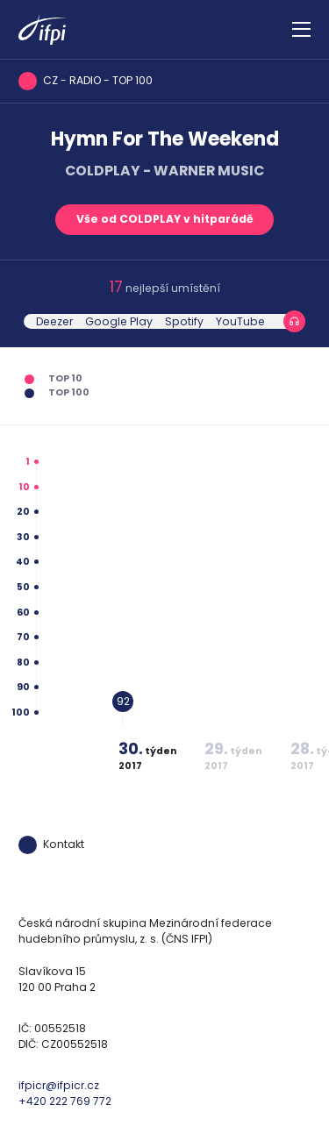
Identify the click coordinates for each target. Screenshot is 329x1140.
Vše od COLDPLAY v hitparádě (165, 218)
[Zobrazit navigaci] (301, 30)
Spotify (184, 321)
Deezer (54, 321)
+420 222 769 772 (64, 1101)
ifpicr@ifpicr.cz (58, 1085)
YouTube (240, 321)
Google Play (119, 321)
